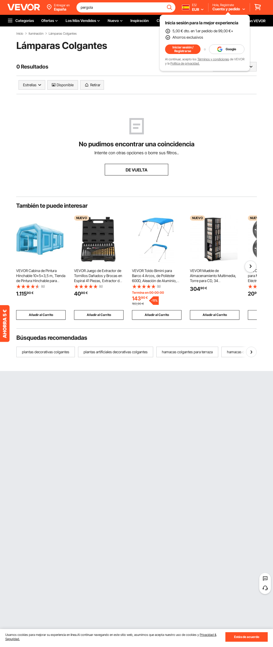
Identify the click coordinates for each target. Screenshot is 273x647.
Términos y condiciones (213, 59)
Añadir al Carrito (41, 315)
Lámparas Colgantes (63, 33)
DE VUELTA (136, 170)
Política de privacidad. (185, 63)
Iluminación (36, 33)
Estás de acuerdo (246, 637)
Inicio (19, 33)
